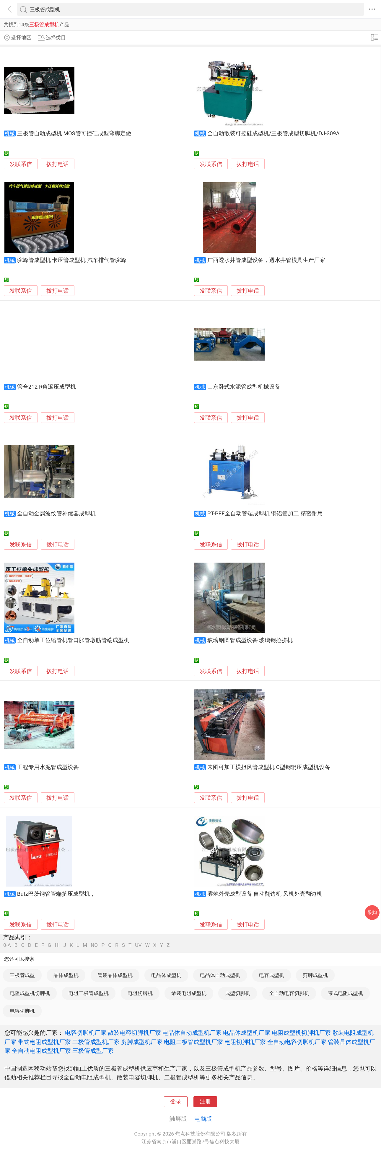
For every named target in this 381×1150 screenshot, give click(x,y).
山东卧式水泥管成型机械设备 (243, 387)
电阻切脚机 (140, 993)
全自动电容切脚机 (289, 993)
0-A (7, 945)
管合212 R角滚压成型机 (46, 387)
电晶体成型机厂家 (246, 1032)
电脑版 (203, 1118)
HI (57, 945)
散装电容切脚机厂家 (134, 1032)
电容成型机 (271, 975)
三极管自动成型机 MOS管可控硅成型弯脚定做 (74, 133)
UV (138, 945)
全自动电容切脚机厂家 (296, 1041)
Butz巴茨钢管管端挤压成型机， (56, 894)
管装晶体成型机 (115, 975)
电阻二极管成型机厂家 (193, 1041)
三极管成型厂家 (93, 1050)
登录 (175, 1101)
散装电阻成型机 (188, 993)
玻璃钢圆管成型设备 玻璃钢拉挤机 (250, 640)
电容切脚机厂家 (85, 1032)
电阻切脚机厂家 (245, 1041)
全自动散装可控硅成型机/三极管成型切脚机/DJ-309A (273, 133)
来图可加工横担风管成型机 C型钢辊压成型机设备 (268, 767)
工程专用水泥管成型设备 (48, 767)
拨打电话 (57, 164)
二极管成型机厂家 (96, 1041)
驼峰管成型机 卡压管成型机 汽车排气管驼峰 (71, 260)
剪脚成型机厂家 (141, 1041)
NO (94, 945)
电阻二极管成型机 (89, 993)
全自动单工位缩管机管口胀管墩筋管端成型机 (73, 640)
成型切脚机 (237, 993)
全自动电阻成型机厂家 (41, 1050)
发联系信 (20, 164)
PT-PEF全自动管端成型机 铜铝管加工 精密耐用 (265, 513)
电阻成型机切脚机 (30, 993)
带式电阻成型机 (345, 993)
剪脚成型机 (315, 975)
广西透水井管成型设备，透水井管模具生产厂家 (266, 260)
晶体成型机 (66, 975)
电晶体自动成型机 (220, 975)
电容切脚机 (22, 1011)
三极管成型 (22, 975)
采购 (372, 912)
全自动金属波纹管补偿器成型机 (56, 513)
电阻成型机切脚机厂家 (301, 1032)
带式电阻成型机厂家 (44, 1041)
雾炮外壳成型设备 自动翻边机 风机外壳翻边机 (264, 894)
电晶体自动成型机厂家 (192, 1032)
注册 (205, 1101)
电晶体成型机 (166, 975)
